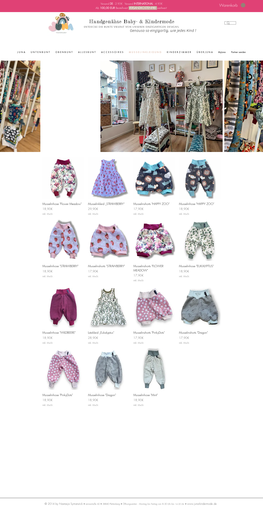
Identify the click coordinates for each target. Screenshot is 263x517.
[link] (232, 5)
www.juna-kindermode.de (202, 504)
